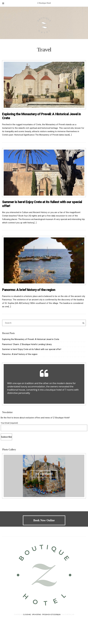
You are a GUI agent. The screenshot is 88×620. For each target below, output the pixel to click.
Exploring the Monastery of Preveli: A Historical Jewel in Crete (30, 339)
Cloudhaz (27, 614)
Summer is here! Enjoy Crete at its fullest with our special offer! (31, 349)
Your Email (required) (44, 425)
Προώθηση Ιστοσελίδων (51, 614)
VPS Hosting (36, 614)
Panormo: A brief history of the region (28, 290)
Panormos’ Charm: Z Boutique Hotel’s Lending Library (27, 344)
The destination (44, 473)
